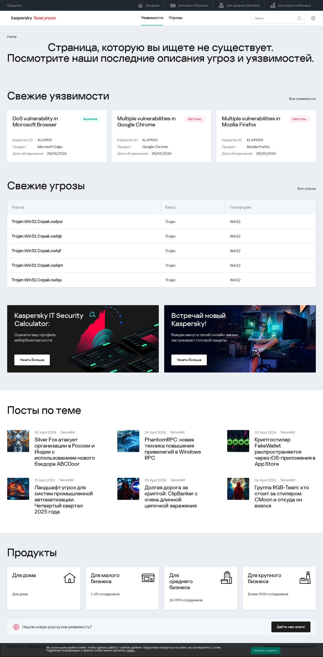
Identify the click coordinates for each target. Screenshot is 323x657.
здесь (130, 650)
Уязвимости (152, 17)
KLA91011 (45, 141)
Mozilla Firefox (258, 148)
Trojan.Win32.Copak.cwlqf (34, 251)
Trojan (164, 222)
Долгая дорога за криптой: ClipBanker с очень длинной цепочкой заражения (171, 497)
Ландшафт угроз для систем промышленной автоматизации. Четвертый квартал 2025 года (64, 500)
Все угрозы (306, 189)
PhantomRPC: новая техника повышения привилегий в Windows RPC (173, 449)
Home (12, 37)
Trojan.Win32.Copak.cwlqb (35, 237)
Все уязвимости (302, 99)
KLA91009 (255, 141)
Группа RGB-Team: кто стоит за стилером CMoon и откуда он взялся (282, 497)
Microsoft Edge (50, 148)
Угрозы (175, 17)
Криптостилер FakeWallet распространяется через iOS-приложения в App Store (285, 452)
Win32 (232, 222)
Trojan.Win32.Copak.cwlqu (34, 280)
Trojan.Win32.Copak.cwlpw (35, 222)
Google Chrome (155, 148)
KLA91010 (150, 141)
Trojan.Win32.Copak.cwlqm (35, 266)
